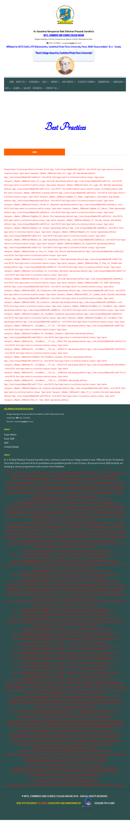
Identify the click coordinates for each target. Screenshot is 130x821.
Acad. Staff (9, 439)
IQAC (50, 82)
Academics (37, 82)
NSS (23, 88)
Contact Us (72, 88)
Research (57, 88)
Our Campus (75, 82)
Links (34, 153)
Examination (113, 82)
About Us (23, 82)
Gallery (44, 88)
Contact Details (11, 447)
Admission (11, 88)
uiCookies (42, 804)
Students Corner (94, 82)
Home (10, 82)
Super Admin (10, 435)
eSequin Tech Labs (98, 804)
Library (60, 82)
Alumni (34, 88)
